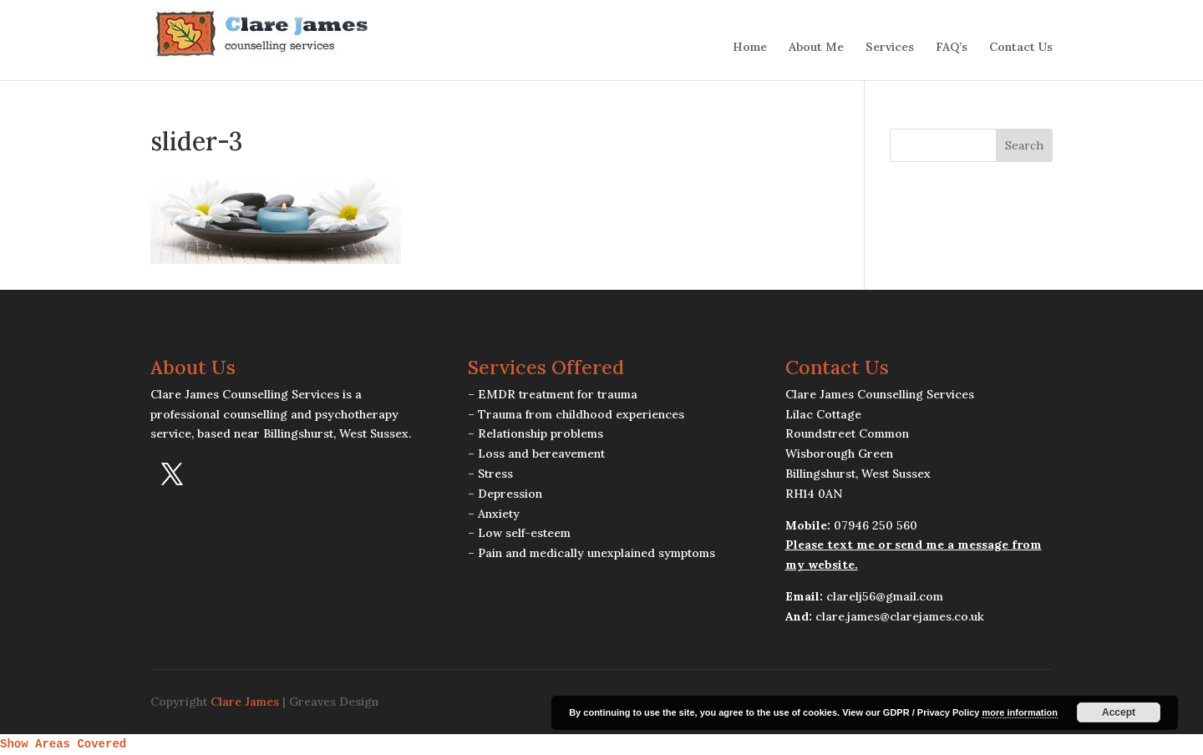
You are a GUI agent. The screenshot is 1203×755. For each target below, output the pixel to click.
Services (889, 47)
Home (750, 47)
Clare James (245, 701)
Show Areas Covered (63, 744)
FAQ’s (951, 47)
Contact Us (1021, 47)
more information (1019, 712)
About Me (816, 47)
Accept (1118, 712)
